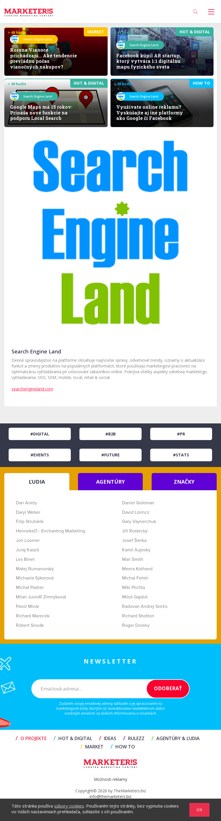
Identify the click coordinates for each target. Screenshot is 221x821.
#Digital (39, 434)
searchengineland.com (32, 389)
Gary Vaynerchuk (139, 521)
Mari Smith (132, 559)
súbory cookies (69, 806)
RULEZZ (133, 738)
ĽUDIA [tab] (37, 481)
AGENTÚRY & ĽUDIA (175, 738)
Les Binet (25, 559)
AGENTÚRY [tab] (110, 481)
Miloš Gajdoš (135, 597)
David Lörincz (135, 512)
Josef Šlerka (134, 540)
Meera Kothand (137, 569)
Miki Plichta (133, 587)
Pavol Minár (27, 606)
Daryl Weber (28, 512)
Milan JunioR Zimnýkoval (41, 597)
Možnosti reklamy (110, 779)
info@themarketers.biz (110, 796)
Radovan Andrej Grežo (144, 606)
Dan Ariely (26, 503)
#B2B (110, 434)
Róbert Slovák (30, 625)
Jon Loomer (28, 540)
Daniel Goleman (138, 503)
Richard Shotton (138, 616)
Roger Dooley (136, 625)
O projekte (31, 738)
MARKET (92, 747)
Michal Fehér (135, 578)
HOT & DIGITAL (73, 738)
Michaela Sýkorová (35, 578)
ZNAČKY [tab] (184, 481)
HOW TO (122, 747)
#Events (40, 455)
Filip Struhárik (29, 521)
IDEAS (107, 738)
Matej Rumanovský (35, 569)
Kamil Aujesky (136, 550)
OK (199, 809)
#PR (181, 434)
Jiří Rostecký (135, 531)
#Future (110, 455)
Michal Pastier (30, 587)
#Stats (181, 455)
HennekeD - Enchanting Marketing (50, 531)
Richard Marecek (32, 616)
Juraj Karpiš (27, 550)
